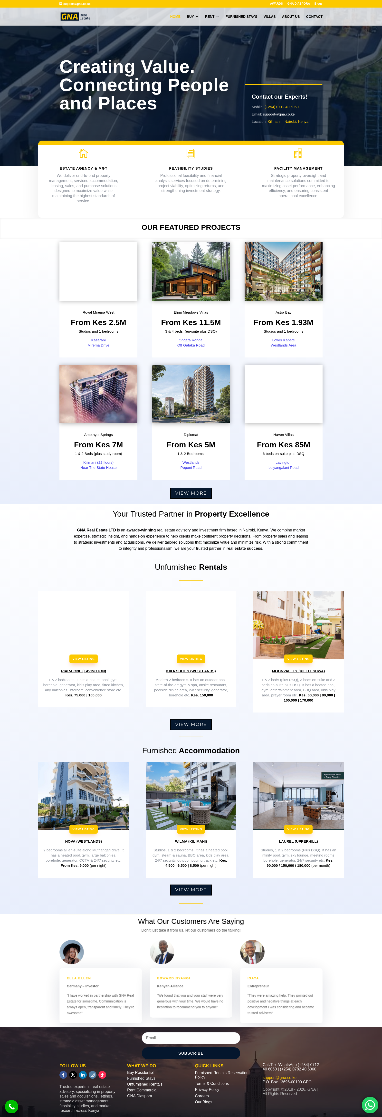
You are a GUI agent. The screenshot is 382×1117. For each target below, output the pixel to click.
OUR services (83, 131)
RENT (209, 17)
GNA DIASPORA (298, 3)
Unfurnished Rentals (144, 1084)
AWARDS (276, 3)
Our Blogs (203, 1102)
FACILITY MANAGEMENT (298, 171)
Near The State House (98, 467)
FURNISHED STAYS (241, 17)
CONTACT (314, 17)
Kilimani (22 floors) (98, 462)
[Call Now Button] (11, 1106)
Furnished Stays (141, 1078)
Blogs (319, 3)
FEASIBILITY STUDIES (191, 171)
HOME (175, 17)
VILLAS (270, 17)
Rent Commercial (142, 1090)
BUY (190, 17)
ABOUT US (291, 17)
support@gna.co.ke (279, 114)
